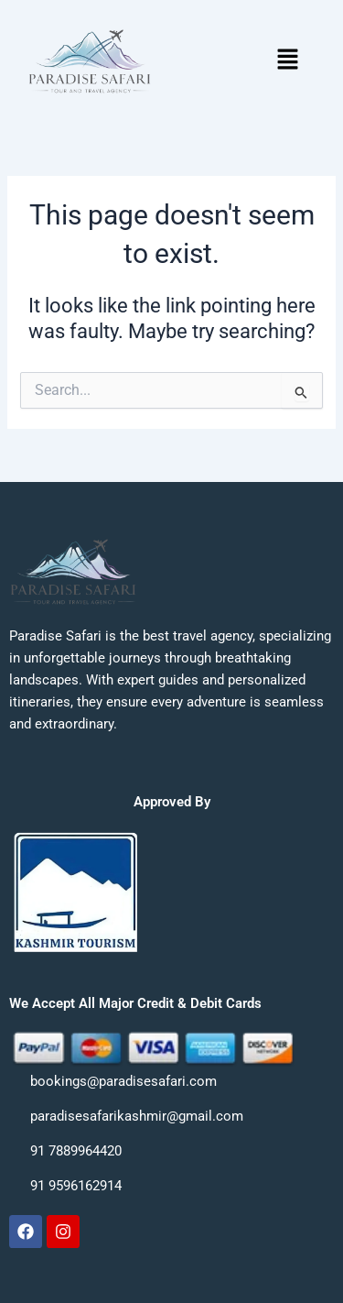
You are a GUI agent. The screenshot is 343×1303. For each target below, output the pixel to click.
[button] (287, 61)
